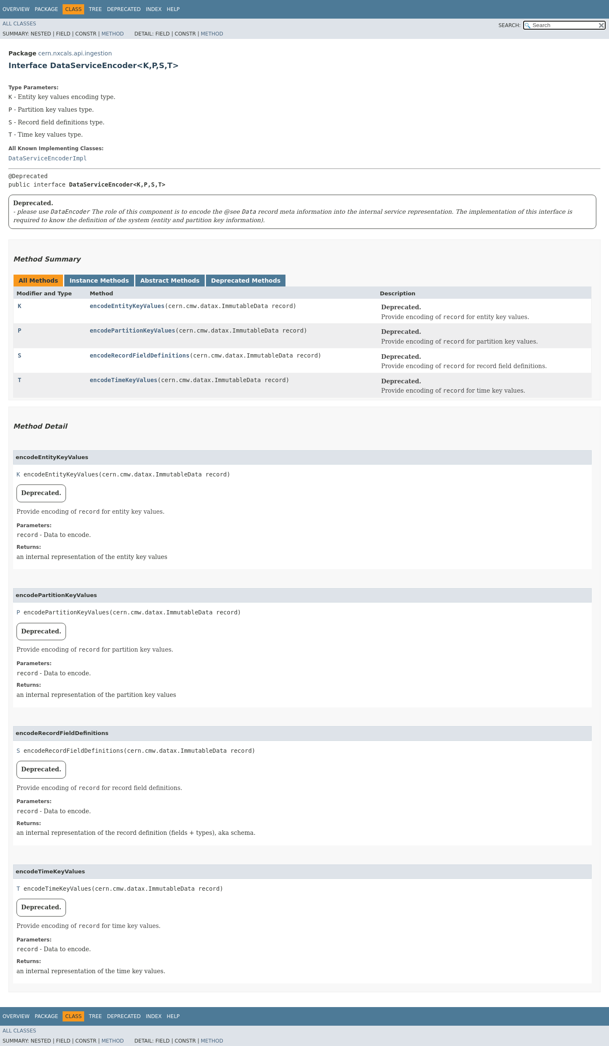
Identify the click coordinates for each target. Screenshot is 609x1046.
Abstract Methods (170, 280)
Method (113, 34)
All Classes (19, 24)
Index (154, 9)
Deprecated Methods (245, 280)
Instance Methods (99, 280)
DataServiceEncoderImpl (47, 158)
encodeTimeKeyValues (123, 380)
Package (46, 9)
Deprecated (124, 9)
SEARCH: (510, 25)
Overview (16, 9)
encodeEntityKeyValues (127, 306)
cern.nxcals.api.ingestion (75, 53)
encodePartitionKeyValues (132, 330)
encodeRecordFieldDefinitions (139, 355)
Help (173, 9)
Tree (95, 9)
